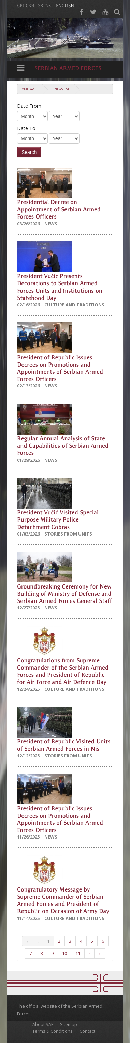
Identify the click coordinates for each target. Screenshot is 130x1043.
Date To (26, 128)
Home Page (28, 89)
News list (62, 89)
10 (64, 953)
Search (29, 152)
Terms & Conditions (52, 1031)
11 (77, 953)
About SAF (42, 1024)
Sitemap (68, 1024)
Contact (87, 1031)
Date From (29, 106)
